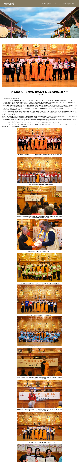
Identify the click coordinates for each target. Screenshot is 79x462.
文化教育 (54, 4)
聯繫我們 (69, 4)
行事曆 (64, 4)
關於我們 (44, 4)
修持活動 (49, 4)
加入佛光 (60, 4)
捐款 (73, 4)
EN (76, 4)
